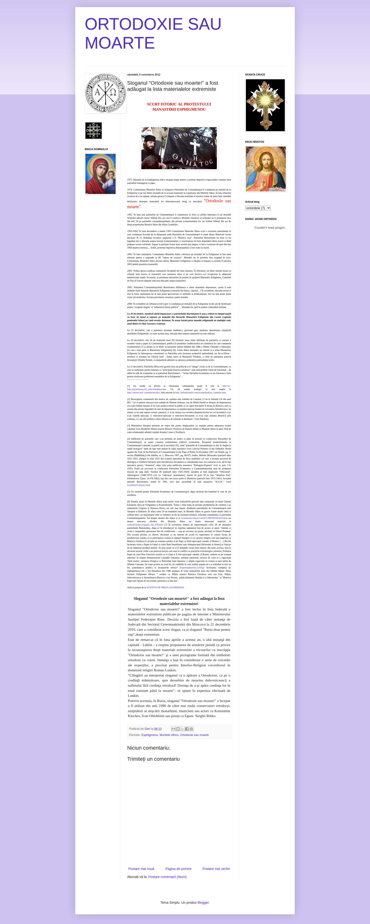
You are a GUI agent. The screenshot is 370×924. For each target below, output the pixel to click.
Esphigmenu (150, 735)
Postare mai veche (216, 869)
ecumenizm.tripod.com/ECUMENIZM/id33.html (204, 518)
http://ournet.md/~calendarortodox (143, 392)
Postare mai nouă (141, 869)
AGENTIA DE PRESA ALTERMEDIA (165, 587)
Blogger (203, 902)
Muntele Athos (169, 735)
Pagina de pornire (178, 869)
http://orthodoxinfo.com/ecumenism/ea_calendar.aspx (200, 392)
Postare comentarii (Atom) (167, 877)
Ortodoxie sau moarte (194, 735)
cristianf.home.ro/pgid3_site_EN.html (145, 524)
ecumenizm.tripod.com (138, 485)
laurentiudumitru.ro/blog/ (192, 567)
